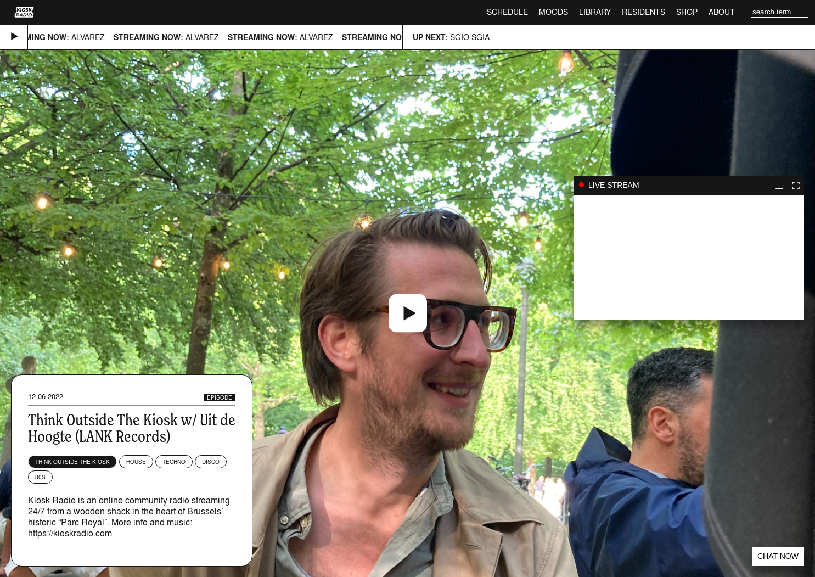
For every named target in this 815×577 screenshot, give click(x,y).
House (136, 462)
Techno (174, 462)
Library (595, 12)
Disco (211, 462)
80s (40, 477)
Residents (643, 12)
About (722, 12)
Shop (687, 12)
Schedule (507, 12)
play (689, 257)
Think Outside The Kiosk (72, 462)
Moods (553, 12)
